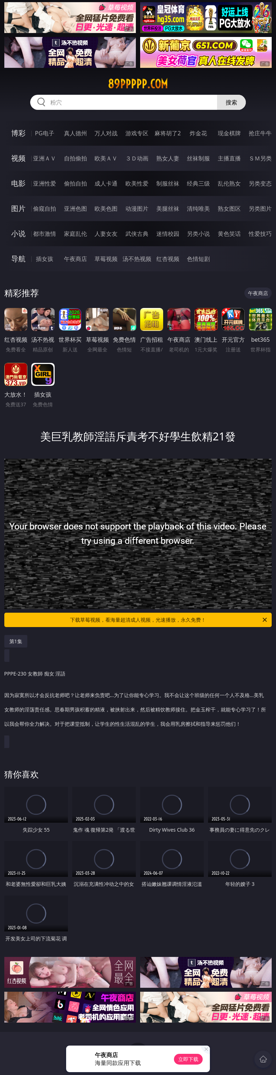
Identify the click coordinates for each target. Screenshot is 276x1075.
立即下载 (188, 1059)
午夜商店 (75, 259)
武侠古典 (136, 234)
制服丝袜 (167, 183)
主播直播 (229, 158)
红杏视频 (167, 259)
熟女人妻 (167, 158)
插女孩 (44, 259)
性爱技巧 (260, 234)
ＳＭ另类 (260, 158)
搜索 (231, 102)
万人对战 (106, 133)
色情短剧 (198, 259)
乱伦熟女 (229, 183)
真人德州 (75, 133)
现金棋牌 (229, 133)
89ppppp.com (138, 84)
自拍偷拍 (75, 158)
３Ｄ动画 (136, 158)
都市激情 (44, 234)
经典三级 (198, 183)
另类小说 (198, 234)
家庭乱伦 (75, 234)
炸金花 (198, 133)
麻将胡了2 (168, 133)
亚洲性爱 (44, 183)
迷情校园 (167, 234)
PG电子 (44, 133)
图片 (18, 208)
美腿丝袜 (167, 208)
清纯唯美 (198, 208)
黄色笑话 (229, 234)
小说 (18, 233)
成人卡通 (106, 183)
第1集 (15, 641)
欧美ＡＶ (106, 158)
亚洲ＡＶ (44, 158)
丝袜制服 (198, 158)
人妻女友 (106, 234)
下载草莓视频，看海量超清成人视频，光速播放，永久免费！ (169, 620)
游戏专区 (136, 133)
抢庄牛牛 (260, 133)
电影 (18, 183)
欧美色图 (106, 208)
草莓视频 (106, 259)
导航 (18, 258)
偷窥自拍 (44, 208)
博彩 (18, 133)
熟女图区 (229, 208)
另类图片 (260, 208)
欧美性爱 (136, 183)
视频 (18, 158)
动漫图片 (136, 208)
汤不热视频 (137, 259)
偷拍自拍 (75, 183)
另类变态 (260, 183)
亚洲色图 (75, 208)
